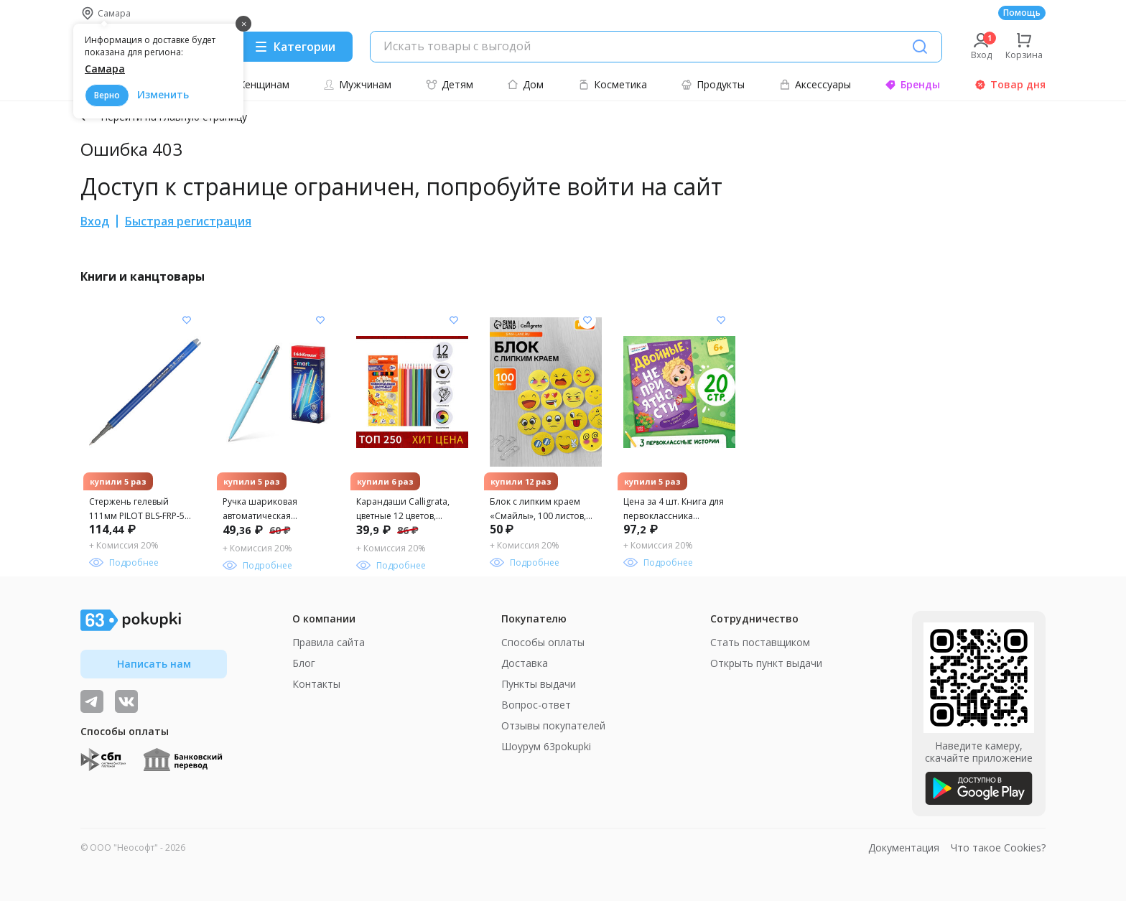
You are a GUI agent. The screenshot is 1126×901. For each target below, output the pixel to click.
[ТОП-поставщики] (126, 701)
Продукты (713, 84)
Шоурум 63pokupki (546, 746)
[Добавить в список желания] (186, 320)
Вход (94, 221)
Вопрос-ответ (536, 704)
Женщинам (255, 84)
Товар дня (1010, 84)
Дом (525, 84)
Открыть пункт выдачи (766, 663)
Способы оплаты (543, 642)
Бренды (912, 84)
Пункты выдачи (538, 684)
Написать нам (154, 664)
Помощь (1022, 12)
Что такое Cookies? (998, 847)
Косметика (612, 84)
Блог (303, 663)
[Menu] (294, 47)
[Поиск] (920, 47)
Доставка (524, 663)
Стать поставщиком (760, 642)
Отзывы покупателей (553, 725)
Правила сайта (328, 642)
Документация (903, 847)
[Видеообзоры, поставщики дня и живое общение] (91, 701)
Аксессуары (815, 84)
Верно (107, 95)
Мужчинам (357, 84)
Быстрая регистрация (188, 221)
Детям (449, 84)
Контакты (316, 684)
